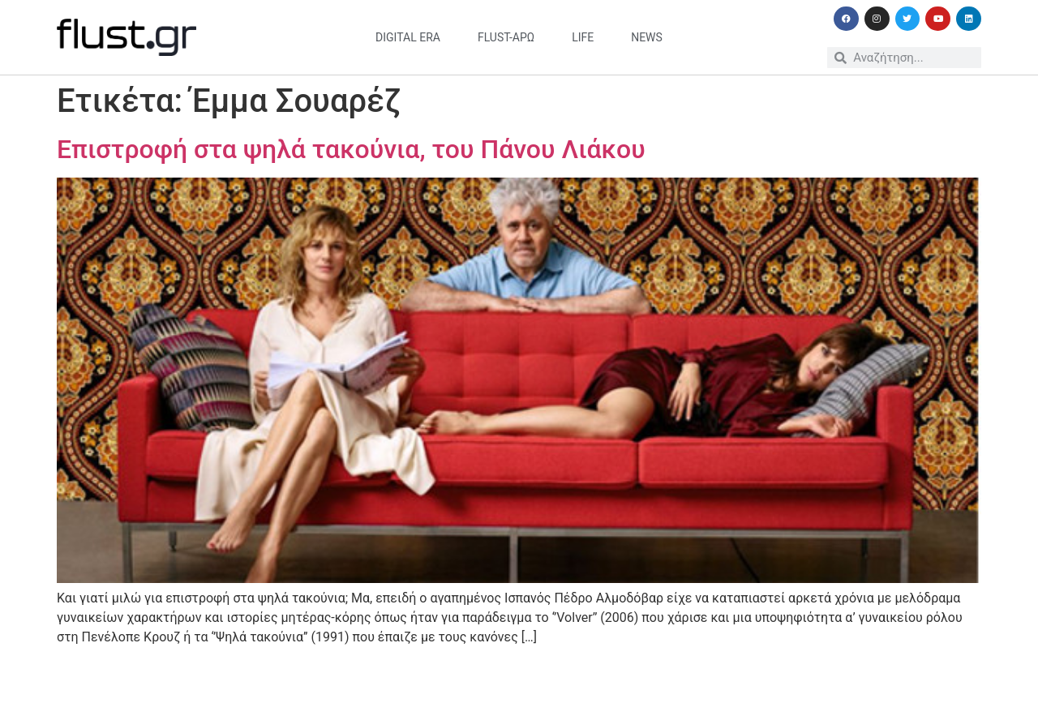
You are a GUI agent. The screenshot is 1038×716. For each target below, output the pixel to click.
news (647, 37)
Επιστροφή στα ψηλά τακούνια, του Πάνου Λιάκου (351, 149)
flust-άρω (506, 37)
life (583, 37)
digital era (407, 37)
